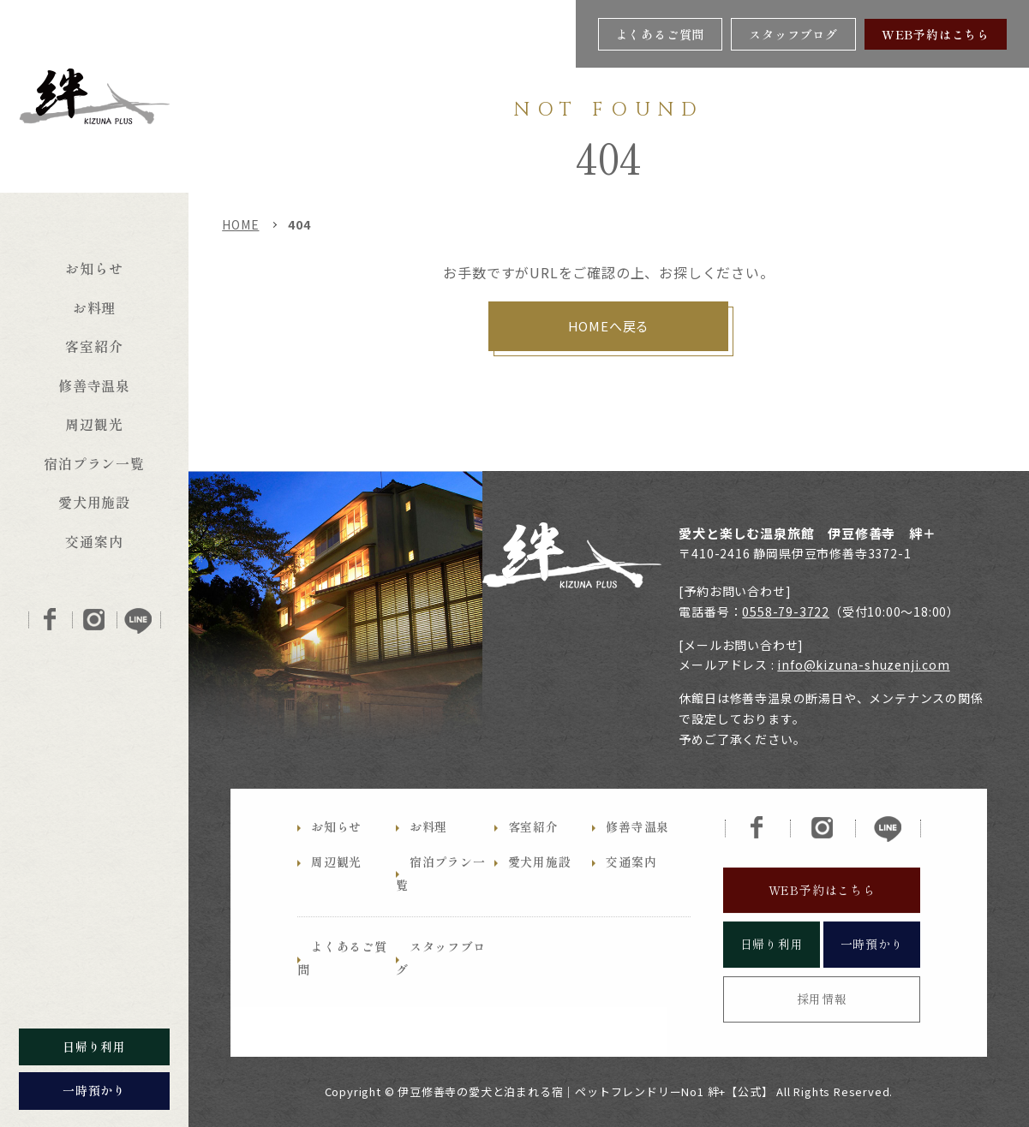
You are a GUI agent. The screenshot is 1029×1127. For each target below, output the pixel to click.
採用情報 (822, 1028)
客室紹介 (94, 346)
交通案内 (94, 541)
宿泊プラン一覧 (94, 463)
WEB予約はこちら (936, 34)
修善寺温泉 (94, 385)
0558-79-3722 (785, 611)
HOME (240, 224)
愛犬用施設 (94, 502)
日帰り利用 (772, 974)
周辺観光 (94, 424)
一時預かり (872, 974)
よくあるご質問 (660, 34)
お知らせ (94, 268)
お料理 (94, 307)
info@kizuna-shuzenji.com (863, 664)
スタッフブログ (793, 34)
